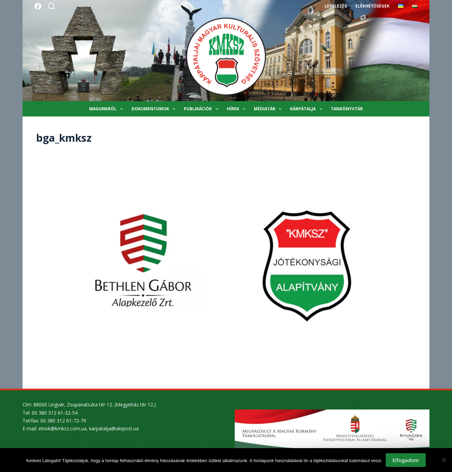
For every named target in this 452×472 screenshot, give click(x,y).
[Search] (51, 6)
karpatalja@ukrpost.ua (114, 428)
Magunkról (107, 109)
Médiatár (269, 109)
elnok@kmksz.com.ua (62, 428)
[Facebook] (38, 6)
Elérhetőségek (372, 6)
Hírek (237, 109)
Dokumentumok (155, 109)
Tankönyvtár (347, 109)
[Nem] (443, 460)
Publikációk (202, 109)
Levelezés (336, 6)
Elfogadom (406, 460)
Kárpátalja (307, 109)
